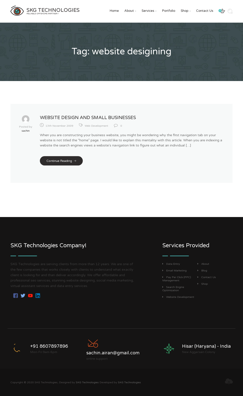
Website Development (178, 297)
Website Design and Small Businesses (88, 117)
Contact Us (204, 11)
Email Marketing (174, 270)
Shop (186, 11)
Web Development (96, 125)
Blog (202, 270)
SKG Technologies (87, 382)
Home (114, 11)
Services (149, 11)
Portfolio (168, 11)
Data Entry (171, 264)
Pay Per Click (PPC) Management (176, 279)
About (130, 11)
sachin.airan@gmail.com (113, 353)
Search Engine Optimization (173, 288)
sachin (26, 130)
